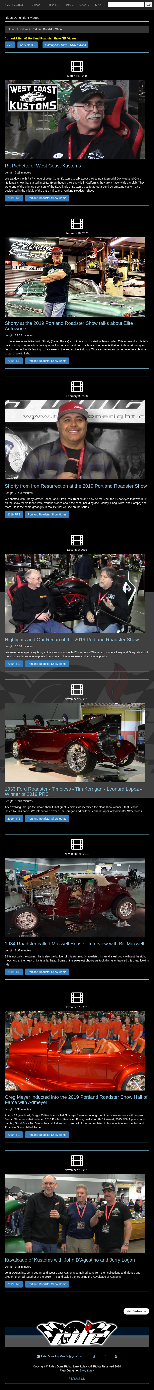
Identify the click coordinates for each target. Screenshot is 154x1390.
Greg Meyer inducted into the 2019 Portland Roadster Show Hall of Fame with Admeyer (76, 1099)
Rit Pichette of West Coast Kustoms (43, 165)
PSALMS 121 (77, 1378)
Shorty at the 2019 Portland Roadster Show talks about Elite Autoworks (69, 325)
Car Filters (27, 44)
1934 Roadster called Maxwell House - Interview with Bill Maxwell (74, 943)
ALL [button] (9, 44)
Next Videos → (136, 1311)
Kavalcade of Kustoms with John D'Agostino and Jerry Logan (70, 1260)
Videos (37, 5)
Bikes (54, 5)
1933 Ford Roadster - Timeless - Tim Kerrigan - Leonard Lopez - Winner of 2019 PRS (73, 791)
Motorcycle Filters (57, 44)
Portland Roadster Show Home (47, 198)
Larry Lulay (87, 1370)
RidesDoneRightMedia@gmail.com (60, 1356)
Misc (99, 5)
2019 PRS (13, 198)
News (84, 5)
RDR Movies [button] (78, 44)
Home (11, 29)
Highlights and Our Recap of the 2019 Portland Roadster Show (72, 639)
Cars (69, 5)
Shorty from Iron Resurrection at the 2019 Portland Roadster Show (76, 486)
